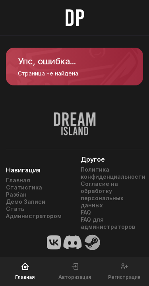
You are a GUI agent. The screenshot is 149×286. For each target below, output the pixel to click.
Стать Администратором (34, 212)
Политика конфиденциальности (112, 173)
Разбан (16, 194)
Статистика (24, 187)
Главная (18, 180)
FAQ (86, 212)
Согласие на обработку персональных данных (102, 194)
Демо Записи (25, 201)
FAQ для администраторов (108, 223)
